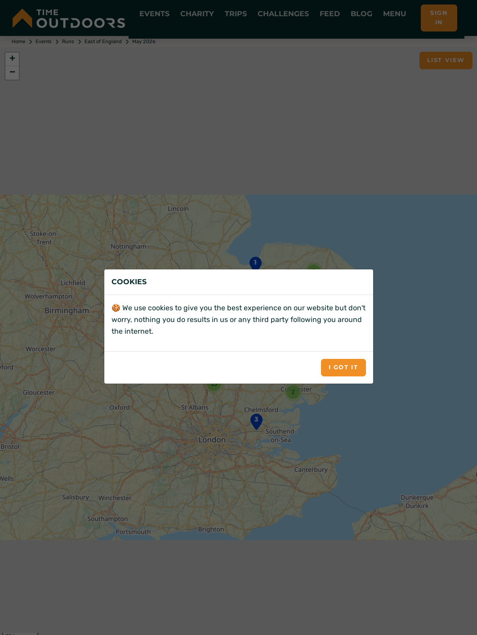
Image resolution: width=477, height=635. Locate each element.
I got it (343, 367)
